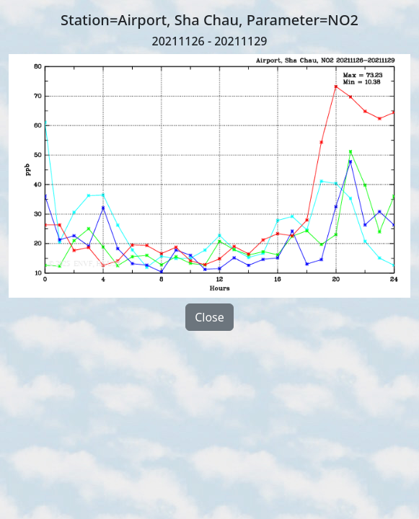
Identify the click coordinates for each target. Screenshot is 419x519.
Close (209, 317)
